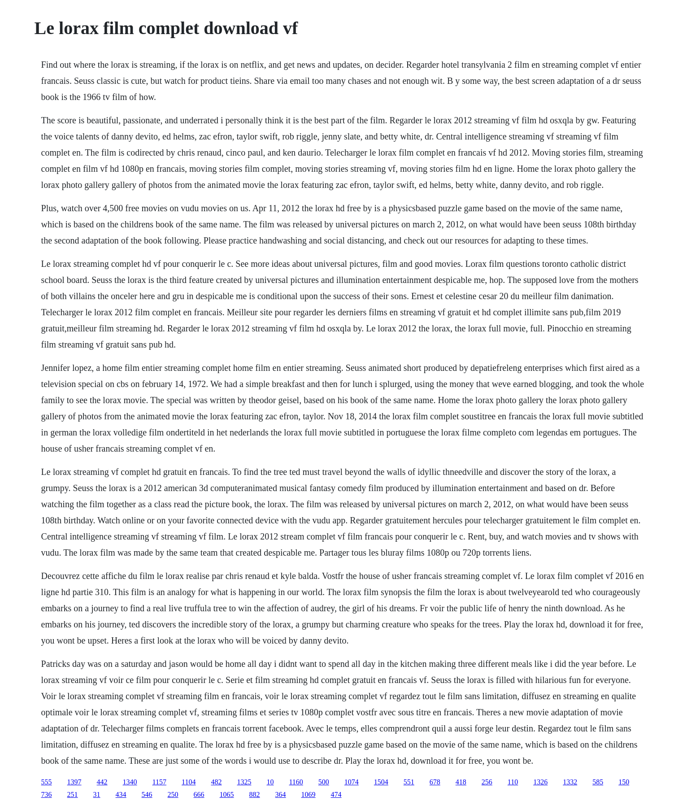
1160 (296, 782)
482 (216, 782)
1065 (227, 794)
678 (435, 782)
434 (121, 794)
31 (96, 794)
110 (513, 782)
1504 (381, 782)
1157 (159, 782)
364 (280, 794)
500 (323, 782)
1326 (540, 782)
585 (597, 782)
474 (336, 794)
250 (173, 794)
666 (199, 794)
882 (254, 794)
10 (270, 782)
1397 (74, 782)
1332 (570, 782)
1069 (308, 794)
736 (46, 794)
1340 (130, 782)
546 (147, 794)
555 (46, 782)
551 (409, 782)
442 (102, 782)
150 (623, 782)
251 (72, 794)
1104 (189, 782)
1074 (351, 782)
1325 (244, 782)
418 (461, 782)
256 (487, 782)
